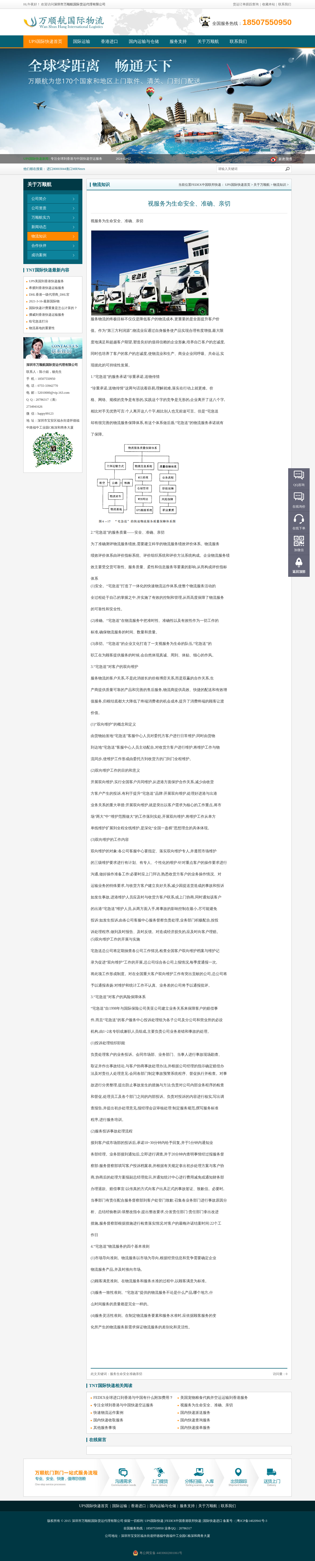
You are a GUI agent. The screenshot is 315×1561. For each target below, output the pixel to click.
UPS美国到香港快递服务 (46, 281)
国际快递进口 (212, 1521)
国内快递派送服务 (195, 1413)
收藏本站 (268, 4)
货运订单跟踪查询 (246, 4)
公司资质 (38, 208)
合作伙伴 (38, 246)
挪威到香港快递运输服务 (46, 315)
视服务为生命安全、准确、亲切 (206, 1405)
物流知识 (38, 236)
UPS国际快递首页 (45, 41)
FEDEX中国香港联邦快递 (183, 1521)
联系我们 (284, 4)
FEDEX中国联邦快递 (206, 185)
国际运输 (81, 41)
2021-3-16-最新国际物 (44, 301)
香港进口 (109, 41)
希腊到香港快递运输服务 (46, 288)
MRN (76, 169)
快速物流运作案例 (108, 1413)
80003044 (59, 169)
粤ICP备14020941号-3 (252, 1521)
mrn (82, 169)
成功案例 (38, 255)
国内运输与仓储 (144, 41)
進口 (69, 169)
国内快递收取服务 (108, 1420)
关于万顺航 (208, 41)
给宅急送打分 (38, 321)
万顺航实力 (40, 217)
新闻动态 (38, 227)
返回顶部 (298, 572)
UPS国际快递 (154, 1521)
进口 (50, 169)
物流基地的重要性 (42, 328)
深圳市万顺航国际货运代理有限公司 (79, 4)
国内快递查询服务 (195, 1420)
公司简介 (38, 199)
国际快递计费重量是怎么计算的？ (53, 308)
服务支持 (178, 41)
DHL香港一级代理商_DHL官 (49, 294)
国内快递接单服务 (195, 1428)
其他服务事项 (104, 1428)
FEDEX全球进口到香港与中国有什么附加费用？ (133, 1398)
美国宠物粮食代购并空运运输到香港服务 (214, 1398)
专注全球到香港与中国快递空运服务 (76, 159)
